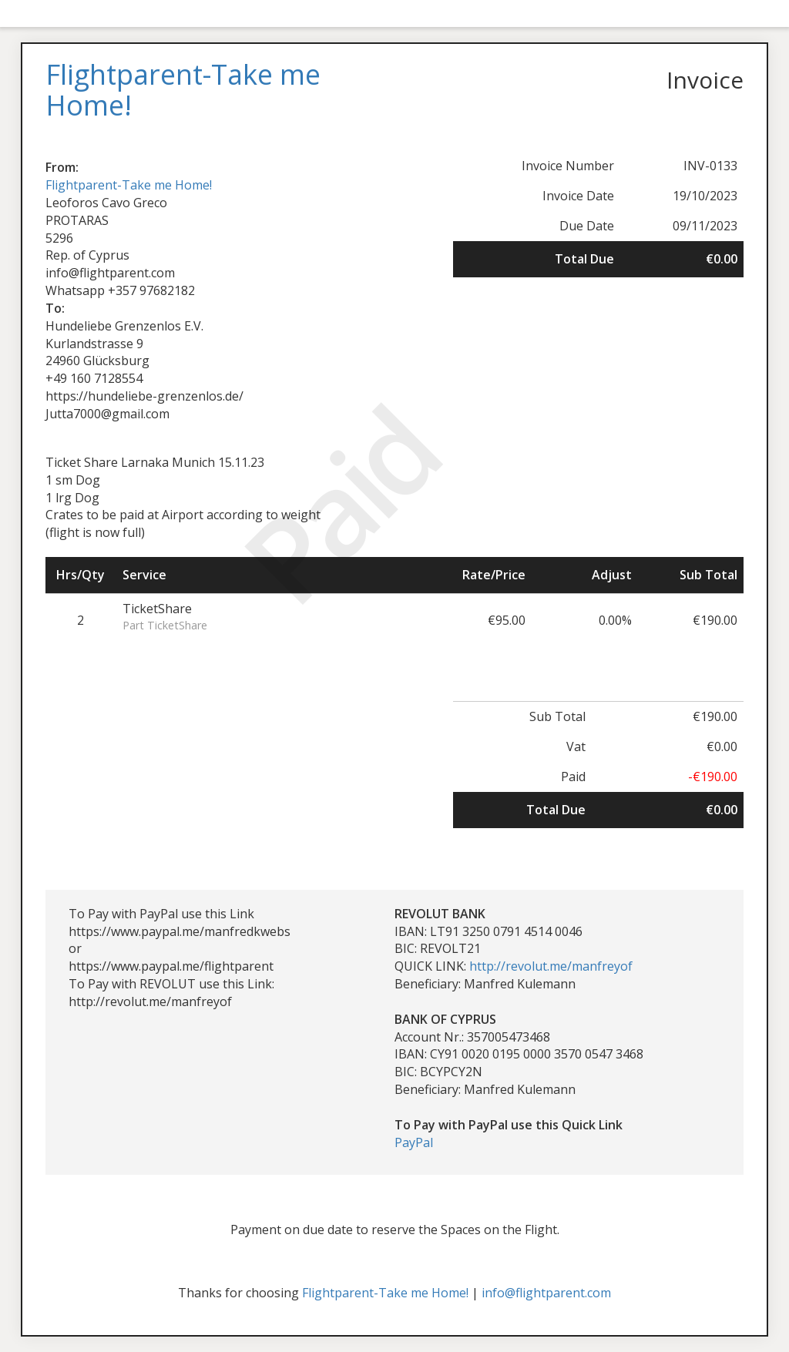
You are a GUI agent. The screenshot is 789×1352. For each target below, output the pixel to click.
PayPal (413, 1142)
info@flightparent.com (546, 1292)
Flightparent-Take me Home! (128, 184)
